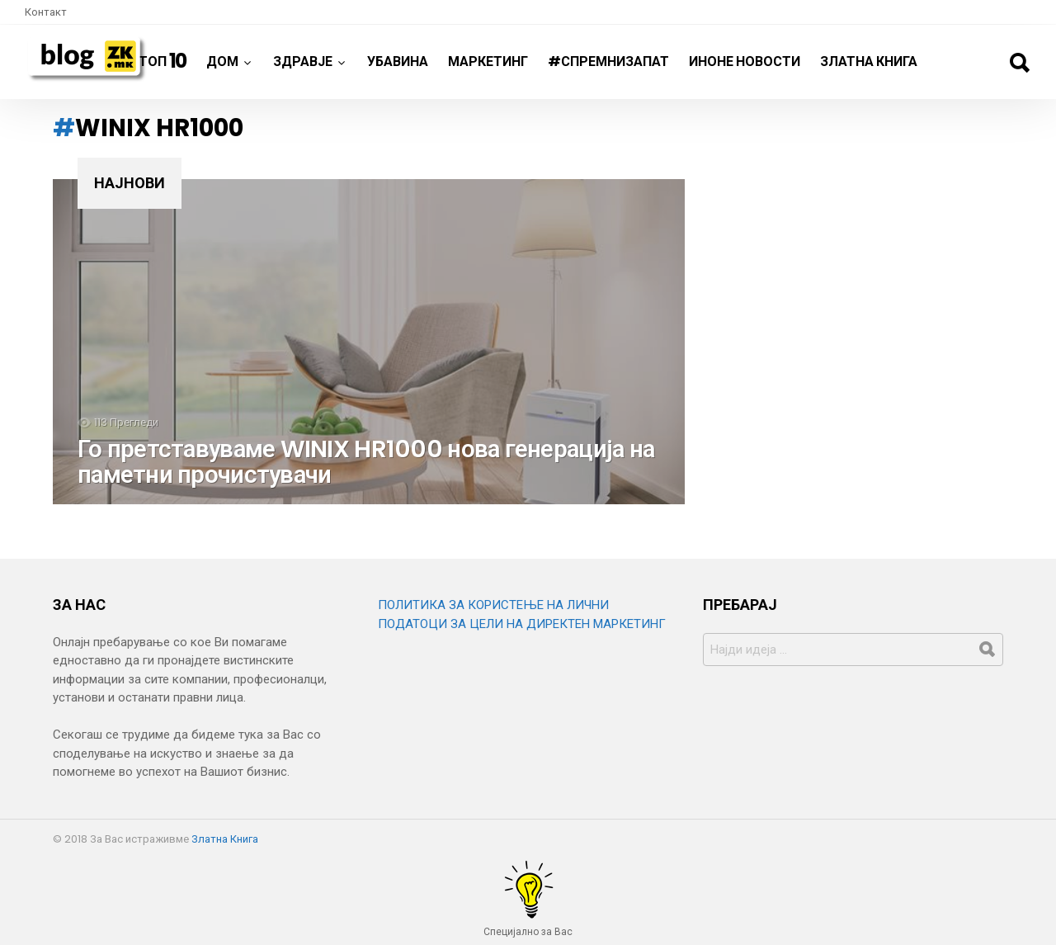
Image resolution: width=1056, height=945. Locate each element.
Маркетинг (488, 61)
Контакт (46, 12)
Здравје (302, 67)
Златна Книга (868, 61)
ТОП (163, 60)
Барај (1018, 62)
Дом (222, 67)
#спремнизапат (608, 61)
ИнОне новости (744, 61)
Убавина (397, 61)
